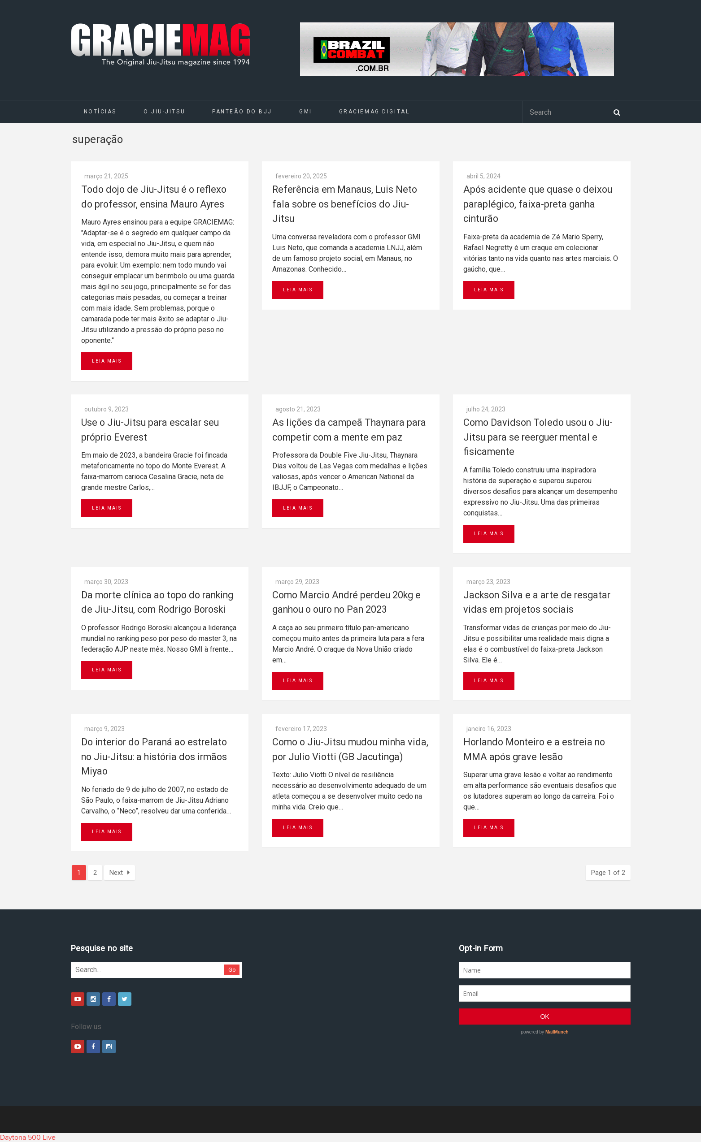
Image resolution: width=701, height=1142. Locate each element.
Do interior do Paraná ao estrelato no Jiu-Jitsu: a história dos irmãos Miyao (154, 756)
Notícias (100, 111)
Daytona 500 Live (28, 1137)
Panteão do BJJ (242, 111)
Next (119, 873)
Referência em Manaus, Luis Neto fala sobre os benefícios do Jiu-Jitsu (344, 204)
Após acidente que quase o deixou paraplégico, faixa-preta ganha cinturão (537, 204)
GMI (305, 111)
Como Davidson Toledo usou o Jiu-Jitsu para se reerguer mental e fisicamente (538, 437)
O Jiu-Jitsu (164, 111)
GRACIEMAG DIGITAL (374, 111)
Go (232, 969)
